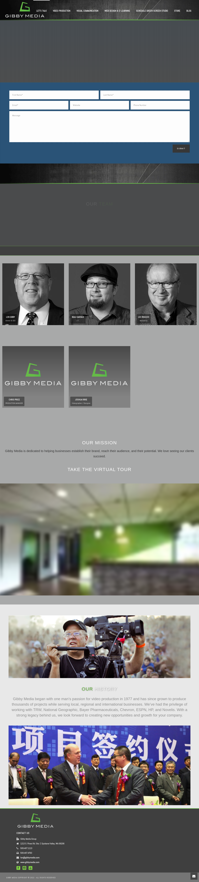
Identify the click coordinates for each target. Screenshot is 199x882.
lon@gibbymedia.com (29, 857)
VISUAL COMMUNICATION (87, 10)
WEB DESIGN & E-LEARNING (117, 10)
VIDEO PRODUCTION (61, 10)
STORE (177, 10)
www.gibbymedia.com (29, 862)
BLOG (188, 10)
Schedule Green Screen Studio (152, 10)
